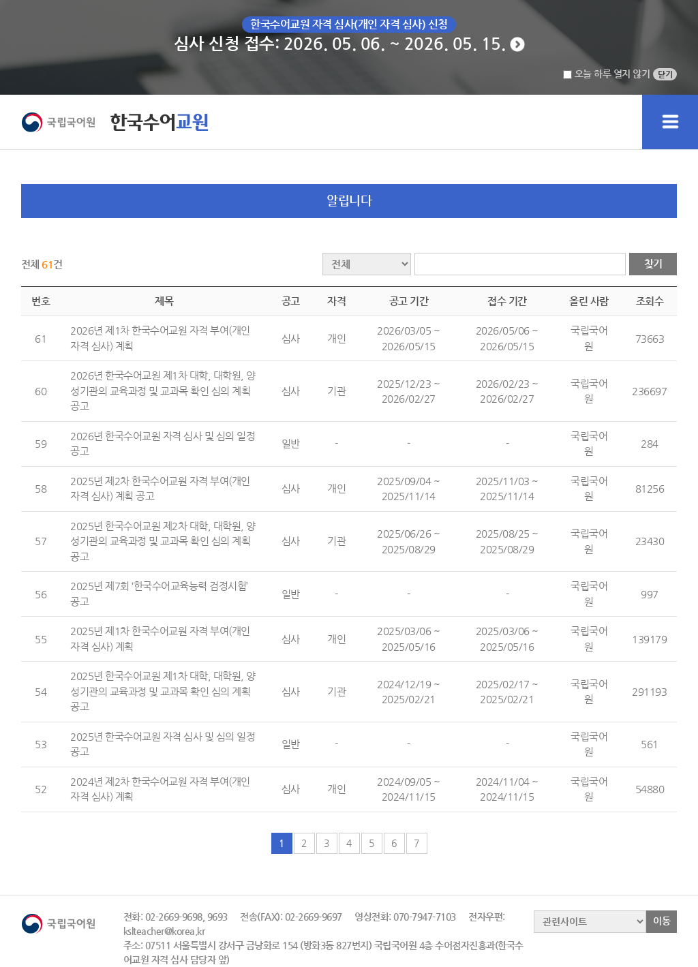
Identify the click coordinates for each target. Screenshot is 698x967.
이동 (661, 920)
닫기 (665, 74)
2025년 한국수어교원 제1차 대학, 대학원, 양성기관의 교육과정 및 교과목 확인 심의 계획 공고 (163, 691)
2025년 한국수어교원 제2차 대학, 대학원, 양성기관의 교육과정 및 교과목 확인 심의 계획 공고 (163, 541)
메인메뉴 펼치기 (670, 122)
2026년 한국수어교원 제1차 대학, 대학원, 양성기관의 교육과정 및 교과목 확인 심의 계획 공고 (163, 390)
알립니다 (349, 200)
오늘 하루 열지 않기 (606, 73)
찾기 (653, 263)
